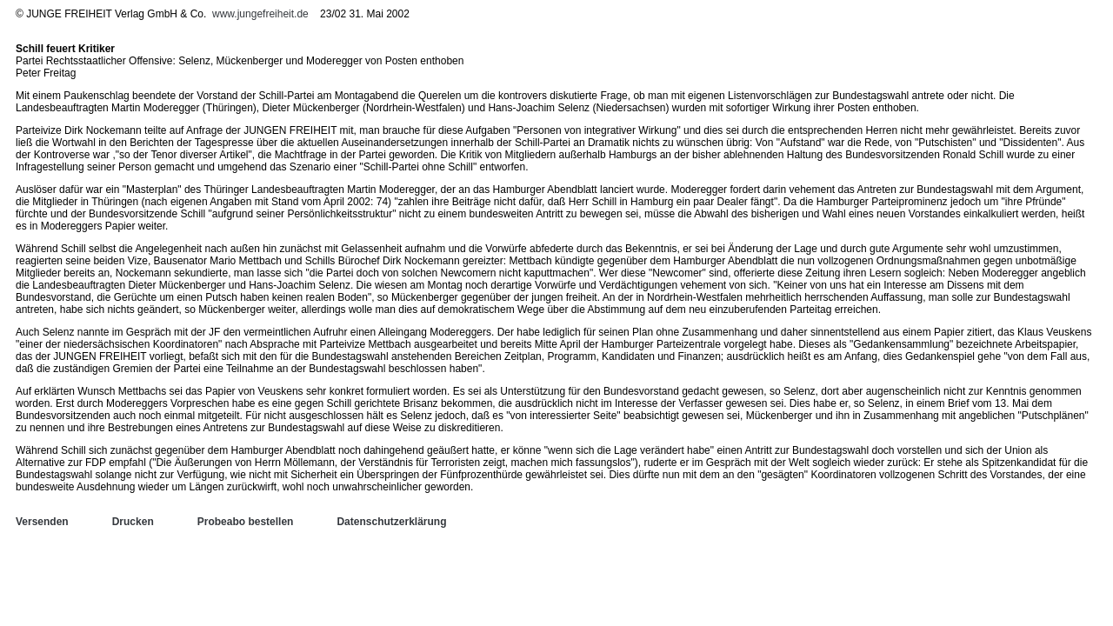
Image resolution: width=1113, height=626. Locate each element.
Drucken (133, 522)
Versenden (42, 522)
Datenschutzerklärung (391, 522)
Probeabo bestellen (245, 522)
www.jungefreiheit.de (260, 14)
